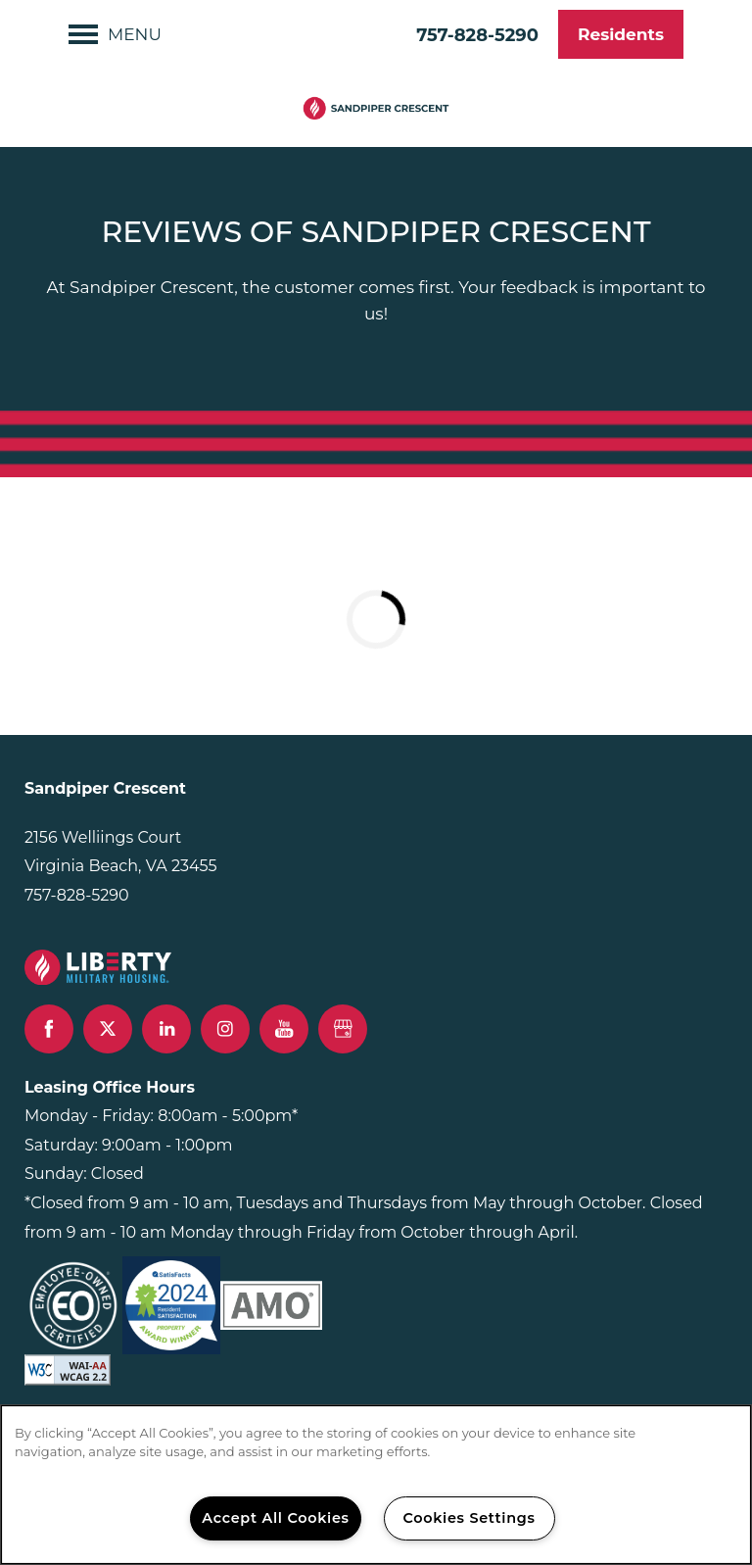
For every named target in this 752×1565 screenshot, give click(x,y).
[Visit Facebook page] (48, 1028)
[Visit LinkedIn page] (166, 1028)
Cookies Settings (468, 1518)
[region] (376, 1484)
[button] (620, 34)
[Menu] (115, 34)
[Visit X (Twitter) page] (107, 1028)
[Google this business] (342, 1028)
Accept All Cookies (275, 1518)
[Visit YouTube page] (283, 1028)
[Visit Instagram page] (225, 1028)
